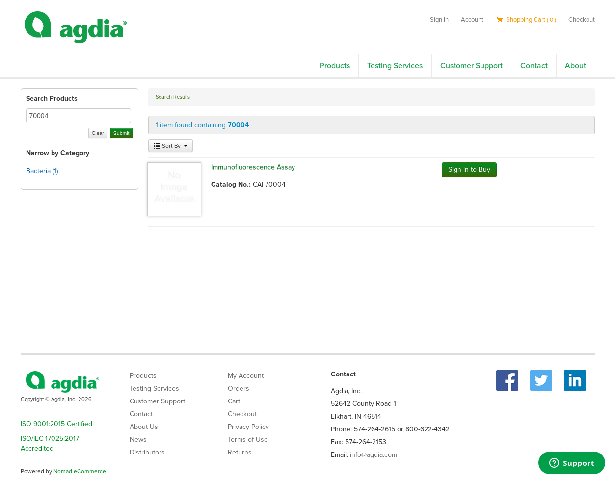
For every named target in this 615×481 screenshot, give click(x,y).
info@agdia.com (373, 455)
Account (472, 20)
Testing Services (395, 66)
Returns (240, 452)
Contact (534, 66)
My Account (246, 376)
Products (335, 66)
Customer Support (471, 66)
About (575, 66)
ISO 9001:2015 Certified (56, 424)
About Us (144, 427)
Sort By (170, 145)
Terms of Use (248, 439)
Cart (234, 401)
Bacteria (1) (42, 171)
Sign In (439, 20)
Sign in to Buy (469, 169)
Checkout (581, 20)
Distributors (147, 452)
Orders (238, 388)
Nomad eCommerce (79, 471)
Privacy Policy (248, 427)
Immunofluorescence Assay (253, 167)
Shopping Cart (526, 20)
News (138, 439)
